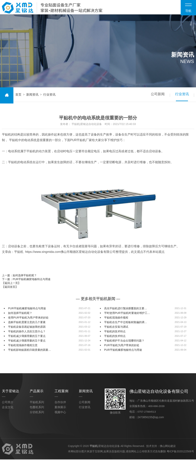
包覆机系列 (37, 408)
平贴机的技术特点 (115, 332)
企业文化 (7, 408)
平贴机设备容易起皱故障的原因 (27, 327)
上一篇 (19, 276)
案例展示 (60, 408)
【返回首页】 (10, 287)
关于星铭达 (10, 392)
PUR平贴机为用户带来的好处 (121, 346)
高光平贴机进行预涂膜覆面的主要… (125, 309)
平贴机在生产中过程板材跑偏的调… (125, 323)
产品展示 (36, 392)
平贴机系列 (37, 403)
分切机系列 (37, 413)
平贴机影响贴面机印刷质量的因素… (29, 350)
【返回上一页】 (11, 283)
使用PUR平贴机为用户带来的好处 (28, 318)
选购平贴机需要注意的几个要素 (27, 323)
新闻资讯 (32, 95)
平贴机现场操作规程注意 (23, 346)
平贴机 (94, 446)
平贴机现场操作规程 (116, 318)
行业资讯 (181, 95)
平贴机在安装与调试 (116, 327)
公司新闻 (155, 95)
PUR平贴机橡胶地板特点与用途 (27, 309)
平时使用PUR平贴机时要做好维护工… (127, 313)
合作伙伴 (60, 403)
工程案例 (61, 392)
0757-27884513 (146, 412)
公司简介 (7, 403)
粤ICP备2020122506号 (180, 451)
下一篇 (26, 280)
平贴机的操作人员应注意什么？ (27, 332)
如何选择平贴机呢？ (20, 313)
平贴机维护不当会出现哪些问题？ (124, 341)
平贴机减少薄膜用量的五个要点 (27, 336)
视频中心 (60, 413)
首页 (18, 95)
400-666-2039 (156, 407)
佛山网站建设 (168, 446)
